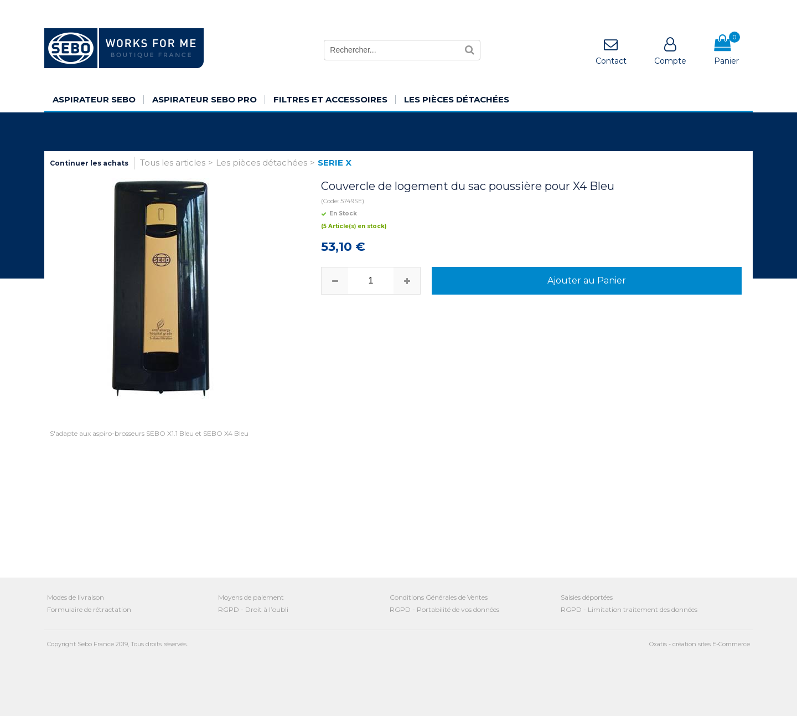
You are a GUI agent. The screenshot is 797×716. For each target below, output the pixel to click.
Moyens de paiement (251, 597)
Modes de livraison (75, 597)
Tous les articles (172, 162)
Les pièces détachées (456, 99)
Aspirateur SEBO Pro (204, 99)
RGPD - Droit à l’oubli (253, 609)
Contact (611, 61)
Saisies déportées (587, 597)
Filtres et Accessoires (330, 99)
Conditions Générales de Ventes (439, 597)
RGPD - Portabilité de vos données (444, 609)
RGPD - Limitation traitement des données (629, 609)
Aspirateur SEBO (94, 99)
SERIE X (334, 162)
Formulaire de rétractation (89, 609)
